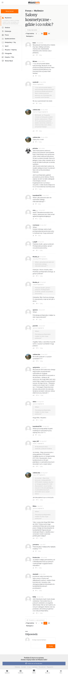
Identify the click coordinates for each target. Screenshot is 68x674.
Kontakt (23, 667)
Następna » (30, 36)
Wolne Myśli (7, 61)
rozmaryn (36, 225)
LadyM (35, 242)
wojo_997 (36, 441)
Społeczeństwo (8, 38)
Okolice (6, 27)
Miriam (35, 61)
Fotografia (7, 53)
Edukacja (6, 31)
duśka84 (35, 574)
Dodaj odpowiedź (32, 30)
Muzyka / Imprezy (9, 50)
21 (42, 33)
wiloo (34, 401)
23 (49, 33)
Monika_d (36, 257)
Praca (5, 35)
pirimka (35, 148)
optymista (36, 367)
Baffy (34, 597)
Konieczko (36, 557)
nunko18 (35, 82)
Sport (5, 46)
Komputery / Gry (9, 42)
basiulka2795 (37, 195)
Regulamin (50, 667)
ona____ (35, 210)
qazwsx (35, 310)
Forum (28, 11)
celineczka (36, 110)
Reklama (17, 667)
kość (34, 43)
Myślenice (6, 18)
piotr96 (35, 326)
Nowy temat (10, 11)
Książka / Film (8, 57)
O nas (29, 667)
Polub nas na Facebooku (33, 663)
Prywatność (42, 667)
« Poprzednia (29, 33)
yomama (36, 544)
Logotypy (35, 667)
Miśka (34, 506)
